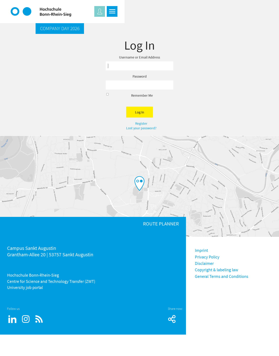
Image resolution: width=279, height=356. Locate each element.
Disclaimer (204, 263)
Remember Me (142, 95)
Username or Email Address (139, 57)
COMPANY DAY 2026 (60, 28)
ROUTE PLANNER (161, 223)
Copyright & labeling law (216, 270)
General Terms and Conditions (221, 276)
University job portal (25, 287)
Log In (139, 112)
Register (141, 123)
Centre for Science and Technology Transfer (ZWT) (51, 281)
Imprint (201, 250)
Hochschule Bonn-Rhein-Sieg (33, 275)
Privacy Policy (207, 257)
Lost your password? (141, 128)
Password (140, 76)
